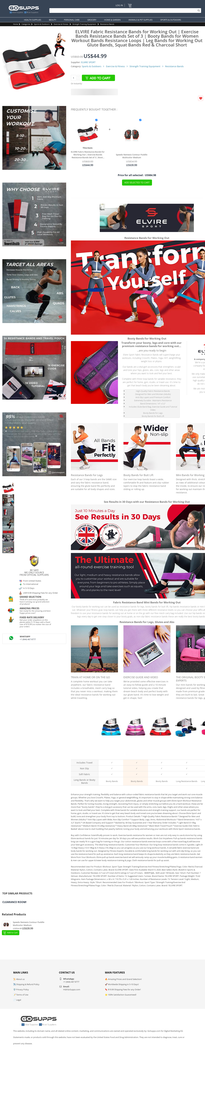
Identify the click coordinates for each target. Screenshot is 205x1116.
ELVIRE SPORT (88, 62)
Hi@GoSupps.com (71, 989)
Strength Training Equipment (84, 24)
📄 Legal (17, 999)
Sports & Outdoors (42, 24)
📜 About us (19, 979)
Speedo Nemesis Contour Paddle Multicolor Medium (131, 156)
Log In (119, 5)
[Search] (124, 10)
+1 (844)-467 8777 (28, 639)
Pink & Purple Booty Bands (135, 755)
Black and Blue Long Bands (185, 755)
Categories (26, 24)
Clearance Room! (14, 902)
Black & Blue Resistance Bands (110, 755)
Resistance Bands (107, 24)
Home (15, 24)
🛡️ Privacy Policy (21, 989)
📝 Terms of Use (20, 994)
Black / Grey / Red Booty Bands (160, 755)
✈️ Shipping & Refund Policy (26, 984)
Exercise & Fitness (61, 24)
